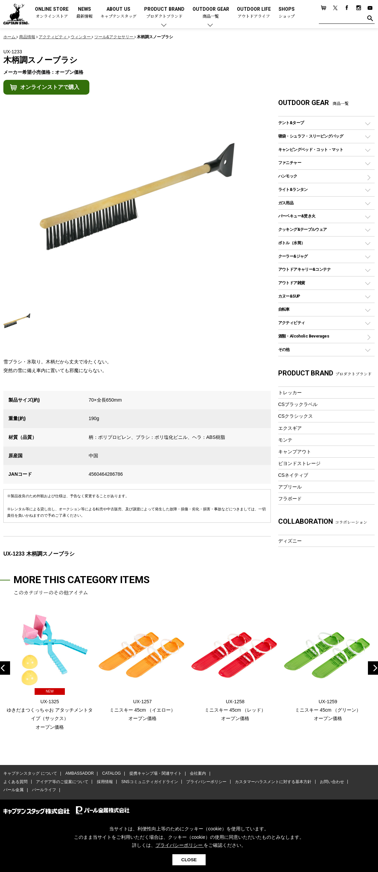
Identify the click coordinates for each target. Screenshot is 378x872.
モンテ (285, 440)
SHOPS (287, 13)
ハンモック (287, 175)
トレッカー (290, 392)
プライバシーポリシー (205, 782)
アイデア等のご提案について (62, 782)
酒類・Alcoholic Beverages (303, 336)
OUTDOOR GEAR (211, 13)
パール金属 (13, 790)
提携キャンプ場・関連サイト (155, 773)
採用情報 (104, 782)
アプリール (290, 487)
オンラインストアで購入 (49, 87)
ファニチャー (289, 162)
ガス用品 (286, 202)
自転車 (284, 309)
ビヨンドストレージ (299, 463)
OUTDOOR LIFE (254, 13)
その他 (284, 349)
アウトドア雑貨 (291, 282)
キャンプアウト (294, 451)
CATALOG (111, 773)
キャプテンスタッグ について (30, 773)
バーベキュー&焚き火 (297, 215)
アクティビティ (291, 322)
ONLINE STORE (52, 13)
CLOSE (189, 859)
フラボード (290, 498)
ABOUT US (118, 13)
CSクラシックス (295, 416)
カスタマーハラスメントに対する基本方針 (272, 782)
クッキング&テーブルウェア (302, 229)
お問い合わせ (331, 782)
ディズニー (290, 541)
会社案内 (197, 773)
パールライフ (44, 790)
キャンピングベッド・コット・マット (310, 149)
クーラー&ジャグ (293, 256)
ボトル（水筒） (291, 242)
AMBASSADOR (79, 773)
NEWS (84, 13)
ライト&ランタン (293, 189)
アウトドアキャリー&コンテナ (304, 269)
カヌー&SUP (289, 296)
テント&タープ (291, 122)
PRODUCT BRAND (164, 13)
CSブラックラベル (298, 404)
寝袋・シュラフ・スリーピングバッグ (310, 136)
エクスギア (290, 428)
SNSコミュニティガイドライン (149, 782)
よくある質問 (15, 782)
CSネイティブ (293, 475)
